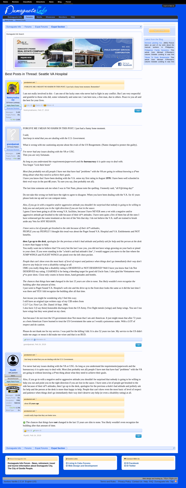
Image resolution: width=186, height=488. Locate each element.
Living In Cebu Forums (78, 463)
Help (146, 481)
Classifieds (27, 2)
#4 (139, 345)
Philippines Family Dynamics (157, 50)
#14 (138, 111)
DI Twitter (130, 466)
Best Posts (9, 20)
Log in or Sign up (169, 5)
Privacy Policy (124, 481)
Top (172, 481)
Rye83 (13, 370)
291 (19, 156)
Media (39, 17)
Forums (29, 17)
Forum (68, 2)
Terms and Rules (108, 481)
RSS (176, 481)
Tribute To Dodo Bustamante (157, 57)
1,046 (18, 153)
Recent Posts (20, 20)
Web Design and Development (82, 466)
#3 (139, 436)
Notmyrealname (13, 99)
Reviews (15, 2)
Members (63, 17)
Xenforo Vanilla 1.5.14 (14, 481)
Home (5, 2)
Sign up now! (159, 30)
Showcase (50, 17)
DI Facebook (131, 463)
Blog (60, 2)
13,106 (17, 395)
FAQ (73, 17)
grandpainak (13, 144)
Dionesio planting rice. (153, 43)
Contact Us (137, 481)
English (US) (31, 481)
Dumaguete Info (15, 17)
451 (19, 115)
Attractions (40, 2)
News (51, 2)
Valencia (17, 403)
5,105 (18, 112)
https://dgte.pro (170, 478)
